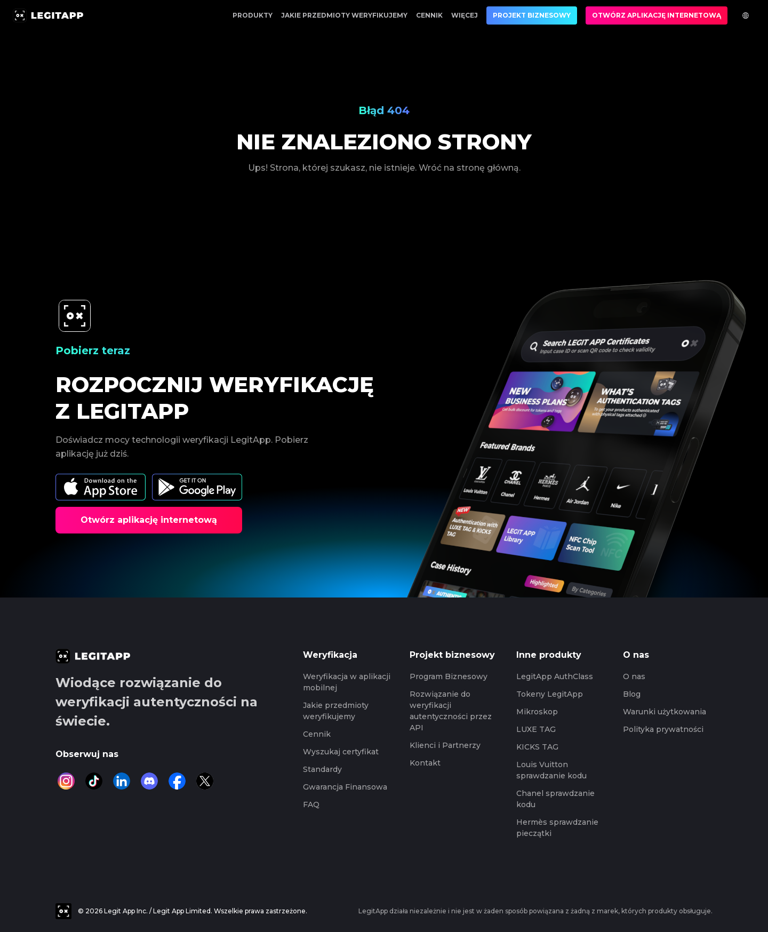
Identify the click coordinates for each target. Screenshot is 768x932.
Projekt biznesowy (532, 15)
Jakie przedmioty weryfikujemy (344, 15)
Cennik (429, 15)
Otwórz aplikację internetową (656, 15)
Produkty (253, 15)
